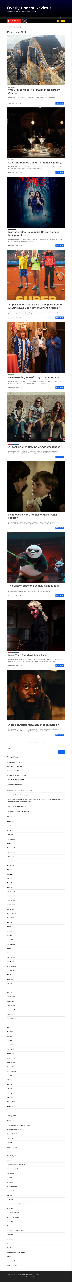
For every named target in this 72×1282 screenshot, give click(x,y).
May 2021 (9, 1088)
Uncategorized (12, 229)
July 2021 (9, 1080)
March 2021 (10, 1097)
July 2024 (9, 922)
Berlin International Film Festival (15, 1129)
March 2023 (10, 992)
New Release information (13, 1212)
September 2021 (11, 1071)
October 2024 (10, 909)
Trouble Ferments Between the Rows (16, 775)
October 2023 (10, 961)
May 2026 (9, 826)
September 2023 (11, 966)
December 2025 (11, 848)
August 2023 (10, 970)
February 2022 (11, 1049)
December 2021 (11, 1058)
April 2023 (9, 988)
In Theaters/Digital (12, 722)
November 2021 (11, 1062)
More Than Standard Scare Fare (27, 655)
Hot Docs (9, 1177)
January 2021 (10, 1106)
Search (9, 748)
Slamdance (10, 1234)
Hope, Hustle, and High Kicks (14, 766)
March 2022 (10, 1045)
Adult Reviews (11, 1120)
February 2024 (11, 944)
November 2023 (11, 957)
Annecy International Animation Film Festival (18, 1125)
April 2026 (9, 830)
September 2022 (11, 1018)
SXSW (9, 1243)
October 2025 (10, 856)
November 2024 (11, 904)
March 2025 (10, 887)
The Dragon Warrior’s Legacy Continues (32, 585)
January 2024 (10, 948)
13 (36, 742)
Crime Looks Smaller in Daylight (15, 779)
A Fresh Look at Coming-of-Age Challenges (34, 447)
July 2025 (9, 869)
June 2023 (10, 979)
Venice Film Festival (12, 1265)
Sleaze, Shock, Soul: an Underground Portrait (19, 801)
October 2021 (10, 1066)
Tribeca (9, 1256)
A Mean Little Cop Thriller (13, 771)
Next (43, 742)
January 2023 (10, 1001)
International (10, 1191)
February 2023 (11, 996)
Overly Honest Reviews (29, 8)
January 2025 (10, 896)
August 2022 (10, 1023)
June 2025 (10, 874)
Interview (9, 1195)
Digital (10, 444)
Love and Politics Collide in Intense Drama (33, 162)
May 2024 (9, 931)
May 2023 (9, 983)
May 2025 (9, 878)
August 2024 (10, 918)
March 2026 (10, 834)
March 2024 (10, 939)
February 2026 (11, 839)
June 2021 (10, 1084)
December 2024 (11, 900)
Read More (59, 103)
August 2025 (10, 865)
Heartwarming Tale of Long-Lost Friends (32, 377)
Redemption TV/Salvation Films (15, 1230)
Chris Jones (11, 103)
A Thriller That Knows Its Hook (19, 806)
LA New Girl (10, 1199)
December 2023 (11, 953)
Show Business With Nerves (14, 762)
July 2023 (9, 975)
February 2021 (11, 1102)
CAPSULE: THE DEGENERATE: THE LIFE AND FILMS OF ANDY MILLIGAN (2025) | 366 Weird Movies (34, 799)
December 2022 (11, 1005)
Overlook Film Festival (13, 1217)
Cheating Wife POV (12, 1138)
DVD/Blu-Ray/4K (15, 444)
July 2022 (9, 1027)
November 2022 (11, 1010)
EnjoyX (9, 1160)
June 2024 (10, 926)
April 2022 (9, 1040)
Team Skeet (10, 1247)
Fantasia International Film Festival (16, 1164)
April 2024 (9, 935)
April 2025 (9, 883)
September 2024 (11, 913)
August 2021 (10, 1075)
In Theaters (11, 374)
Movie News (11, 302)
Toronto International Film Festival (16, 1252)
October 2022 (10, 1014)
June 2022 (10, 1031)
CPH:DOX (9, 1142)
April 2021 (9, 1093)
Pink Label (10, 1221)
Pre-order (9, 1226)
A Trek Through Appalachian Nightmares (32, 724)
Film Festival (11, 87)
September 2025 (11, 861)
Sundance (9, 1239)
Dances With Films (12, 1147)
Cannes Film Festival (12, 1134)
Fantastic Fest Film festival (14, 1169)
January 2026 (10, 843)
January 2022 (10, 1053)
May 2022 (9, 1036)
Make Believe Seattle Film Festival (16, 1204)
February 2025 (11, 891)
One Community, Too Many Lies (23, 790)
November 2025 (11, 852)
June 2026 (10, 821)
